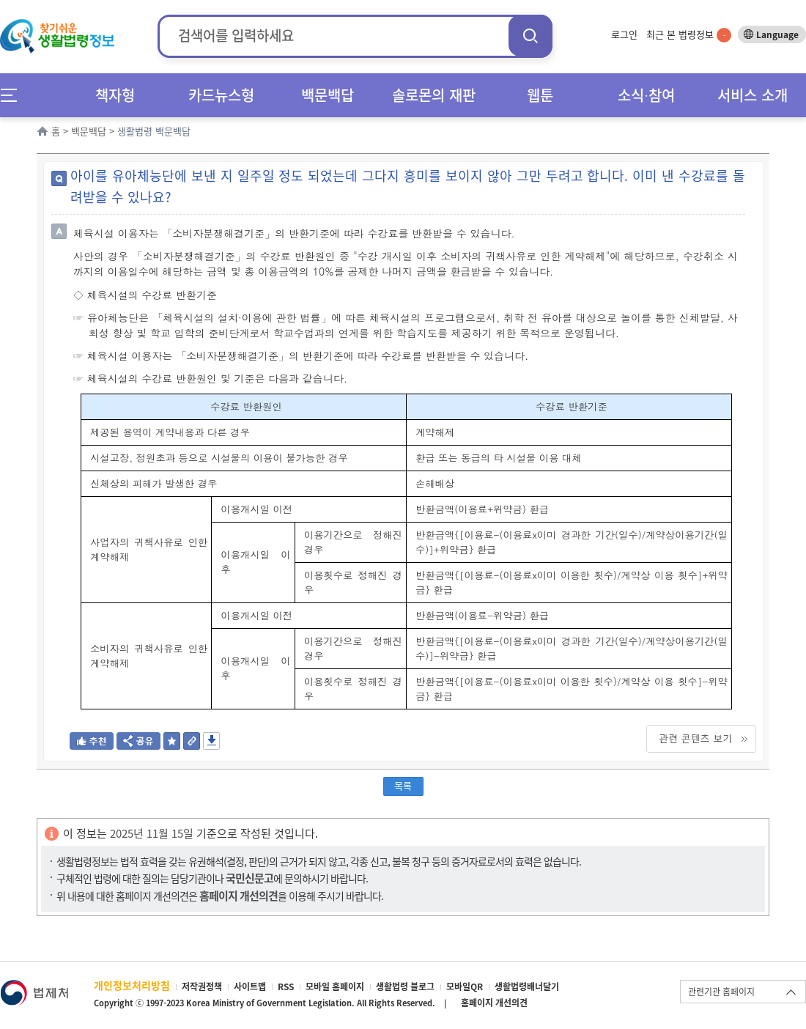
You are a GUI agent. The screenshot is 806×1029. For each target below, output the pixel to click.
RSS (286, 986)
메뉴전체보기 (13, 95)
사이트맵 (250, 986)
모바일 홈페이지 (335, 986)
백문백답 (327, 95)
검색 (530, 35)
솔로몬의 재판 (434, 95)
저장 (211, 741)
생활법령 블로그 (405, 986)
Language (777, 34)
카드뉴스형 (221, 95)
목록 (403, 785)
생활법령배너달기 (527, 986)
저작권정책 (202, 986)
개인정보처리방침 (132, 985)
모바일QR (464, 986)
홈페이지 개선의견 (494, 1002)
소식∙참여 (646, 95)
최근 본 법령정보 (688, 34)
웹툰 (540, 95)
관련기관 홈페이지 (721, 991)
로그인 (624, 34)
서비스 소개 (752, 95)
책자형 (115, 95)
